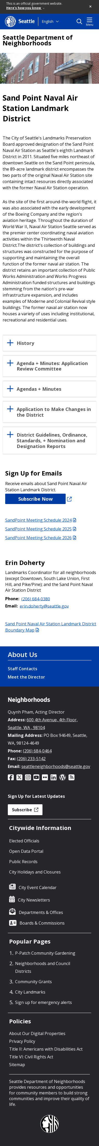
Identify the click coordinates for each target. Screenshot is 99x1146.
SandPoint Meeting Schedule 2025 (40, 529)
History (25, 343)
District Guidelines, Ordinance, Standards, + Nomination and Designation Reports (52, 440)
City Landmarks (30, 992)
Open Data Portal (26, 851)
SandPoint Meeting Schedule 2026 (40, 538)
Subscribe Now (35, 499)
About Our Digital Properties (37, 1033)
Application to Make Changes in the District (54, 412)
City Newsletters (34, 900)
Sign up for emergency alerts (43, 1002)
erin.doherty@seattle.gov (44, 606)
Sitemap (17, 1064)
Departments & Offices (41, 912)
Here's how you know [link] (25, 8)
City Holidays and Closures (35, 872)
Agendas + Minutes (39, 389)
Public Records (23, 861)
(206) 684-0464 (37, 751)
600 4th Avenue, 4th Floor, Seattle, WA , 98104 (43, 723)
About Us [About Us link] (22, 654)
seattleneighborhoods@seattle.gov (55, 766)
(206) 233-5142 (31, 758)
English (47, 21)
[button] (91, 7)
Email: (11, 606)
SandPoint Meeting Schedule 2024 (40, 520)
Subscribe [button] (25, 810)
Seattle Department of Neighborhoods (38, 40)
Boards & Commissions (42, 923)
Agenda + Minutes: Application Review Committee (52, 366)
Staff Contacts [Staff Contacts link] (22, 669)
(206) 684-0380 (35, 599)
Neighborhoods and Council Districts (42, 967)
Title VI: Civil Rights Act (31, 1057)
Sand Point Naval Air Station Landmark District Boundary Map (50, 627)
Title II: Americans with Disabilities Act (46, 1049)
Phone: (12, 599)
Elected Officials (24, 841)
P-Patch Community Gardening (45, 953)
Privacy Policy (22, 1041)
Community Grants (33, 981)
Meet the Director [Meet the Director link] (26, 677)
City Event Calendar (38, 887)
